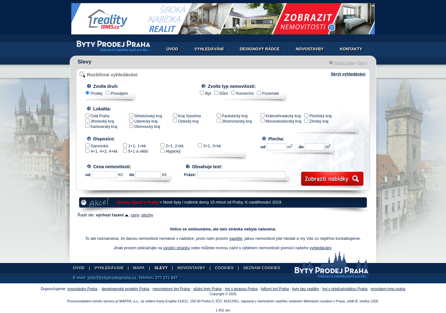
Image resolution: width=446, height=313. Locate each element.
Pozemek (270, 93)
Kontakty (351, 49)
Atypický (172, 151)
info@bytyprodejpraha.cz (112, 277)
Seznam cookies (261, 267)
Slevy (362, 63)
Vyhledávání (208, 49)
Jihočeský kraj (102, 121)
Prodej (97, 93)
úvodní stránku (176, 247)
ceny (135, 215)
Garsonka (99, 146)
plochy (147, 215)
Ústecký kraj (188, 121)
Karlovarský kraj (103, 126)
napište (235, 238)
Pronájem (119, 93)
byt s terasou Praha (241, 289)
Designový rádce (260, 49)
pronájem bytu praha (388, 289)
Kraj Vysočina (189, 116)
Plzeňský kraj (320, 116)
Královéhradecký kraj (283, 116)
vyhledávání (320, 247)
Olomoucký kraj (147, 126)
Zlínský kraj (318, 121)
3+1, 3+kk (212, 146)
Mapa (139, 267)
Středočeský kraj (148, 116)
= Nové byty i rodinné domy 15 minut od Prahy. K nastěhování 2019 (198, 202)
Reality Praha (344, 63)
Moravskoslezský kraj (283, 121)
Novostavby (310, 49)
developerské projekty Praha (125, 289)
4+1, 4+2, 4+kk (104, 151)
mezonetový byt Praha (171, 289)
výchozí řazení (112, 215)
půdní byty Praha (207, 289)
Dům (224, 93)
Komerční (245, 93)
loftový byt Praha (275, 289)
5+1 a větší (138, 151)
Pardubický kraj (234, 116)
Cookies (224, 267)
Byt (208, 93)
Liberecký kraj (145, 121)
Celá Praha (99, 116)
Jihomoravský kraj (237, 121)
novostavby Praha (82, 289)
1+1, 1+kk (137, 146)
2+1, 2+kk (175, 146)
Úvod (172, 49)
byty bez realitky (305, 289)
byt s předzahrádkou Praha (344, 289)
